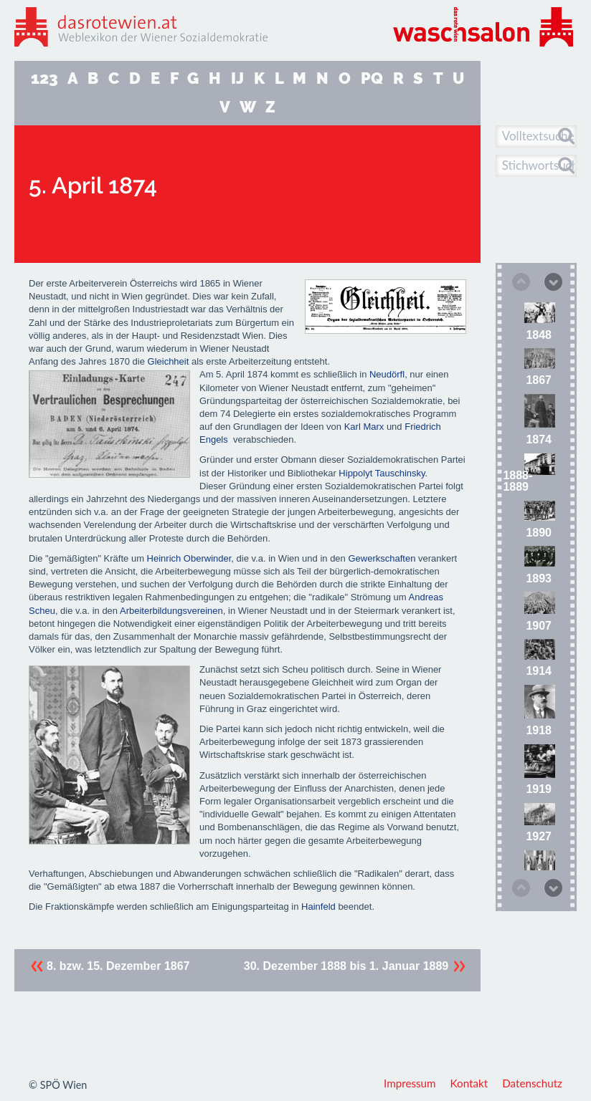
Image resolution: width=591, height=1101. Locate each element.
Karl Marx (364, 426)
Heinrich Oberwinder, (190, 558)
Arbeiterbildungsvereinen (171, 610)
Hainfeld (318, 906)
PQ (372, 78)
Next (552, 281)
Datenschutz (532, 1083)
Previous (520, 283)
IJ (237, 78)
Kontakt (469, 1083)
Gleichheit (168, 361)
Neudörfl (387, 374)
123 (44, 78)
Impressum (410, 1083)
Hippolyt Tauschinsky (382, 473)
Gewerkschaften (381, 558)
